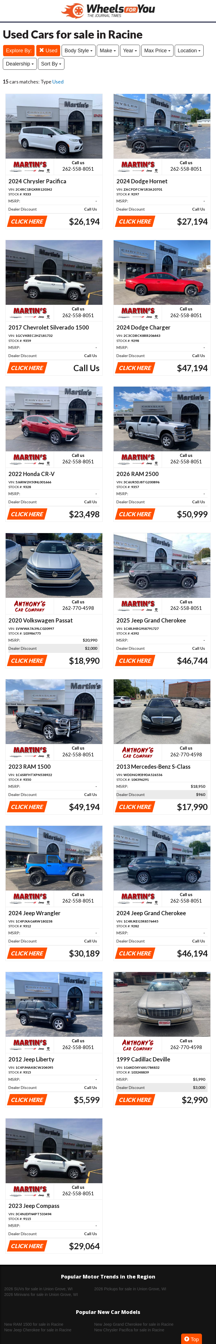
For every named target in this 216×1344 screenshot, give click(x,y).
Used (48, 50)
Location (189, 50)
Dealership (20, 64)
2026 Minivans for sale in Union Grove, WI (41, 1294)
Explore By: (19, 50)
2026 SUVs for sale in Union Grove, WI (38, 1289)
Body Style (79, 50)
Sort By (51, 64)
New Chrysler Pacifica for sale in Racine (129, 1330)
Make (108, 50)
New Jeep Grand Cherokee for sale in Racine (134, 1324)
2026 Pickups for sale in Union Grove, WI (130, 1289)
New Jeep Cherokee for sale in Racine (37, 1330)
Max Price (157, 50)
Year (130, 50)
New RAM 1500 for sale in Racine (33, 1324)
